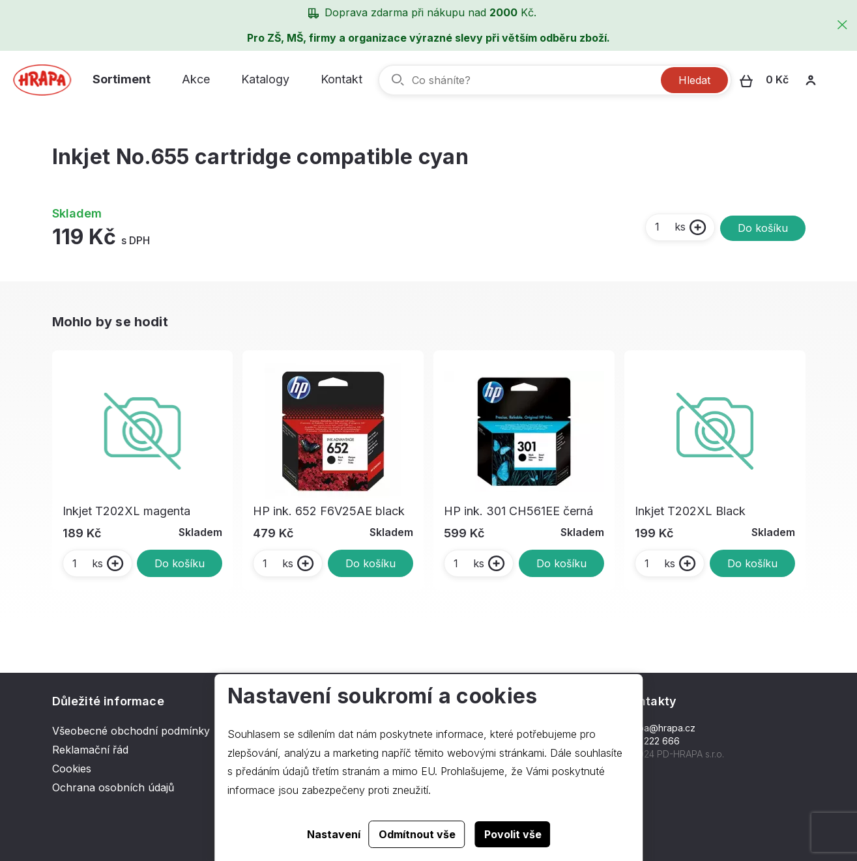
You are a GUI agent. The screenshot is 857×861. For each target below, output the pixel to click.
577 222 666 (652, 740)
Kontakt (341, 79)
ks (670, 226)
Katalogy (265, 79)
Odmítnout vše (417, 834)
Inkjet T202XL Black (690, 511)
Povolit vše (513, 834)
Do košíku (763, 227)
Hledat (694, 80)
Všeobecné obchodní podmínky (131, 730)
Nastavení (333, 834)
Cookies (71, 768)
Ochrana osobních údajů (113, 787)
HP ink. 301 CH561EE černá (518, 511)
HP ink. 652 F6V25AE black (329, 511)
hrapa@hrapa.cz (659, 727)
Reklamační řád (90, 749)
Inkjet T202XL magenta (126, 511)
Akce (196, 79)
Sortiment (122, 79)
